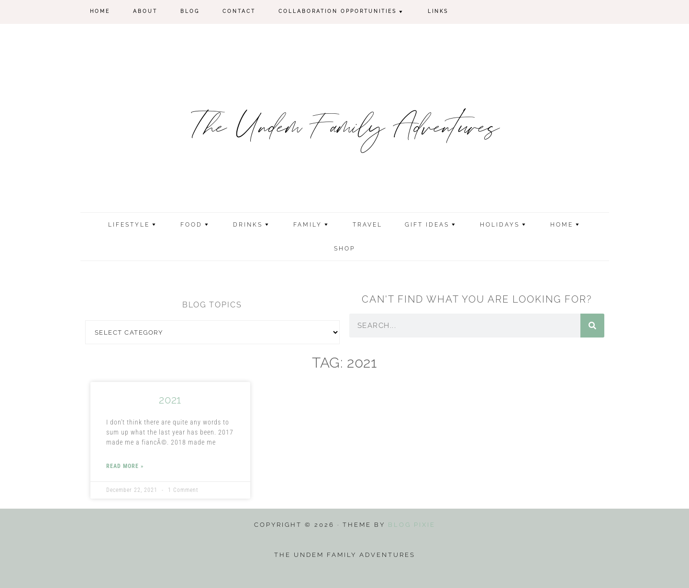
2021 (170, 399)
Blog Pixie (411, 524)
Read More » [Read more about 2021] (125, 466)
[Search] (592, 326)
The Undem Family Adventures (344, 128)
